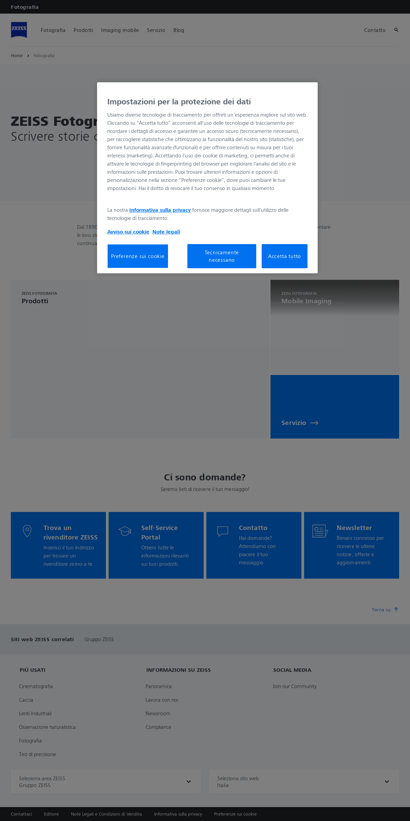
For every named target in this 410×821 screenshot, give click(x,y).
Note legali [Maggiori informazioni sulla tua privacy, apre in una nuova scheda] (166, 231)
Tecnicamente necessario (222, 256)
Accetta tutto (284, 256)
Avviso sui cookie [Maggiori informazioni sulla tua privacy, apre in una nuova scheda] (128, 231)
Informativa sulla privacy (160, 209)
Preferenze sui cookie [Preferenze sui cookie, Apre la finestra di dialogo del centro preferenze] (138, 256)
